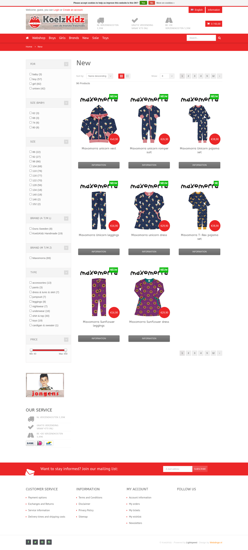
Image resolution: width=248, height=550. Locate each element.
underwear (41, 311)
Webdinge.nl (216, 542)
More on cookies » (166, 3)
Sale (95, 38)
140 (37, 194)
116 (37, 175)
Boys (52, 38)
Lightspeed (191, 542)
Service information (39, 510)
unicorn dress (149, 235)
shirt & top (40, 315)
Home (29, 46)
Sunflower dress (149, 321)
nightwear (40, 306)
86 (36, 151)
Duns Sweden (42, 228)
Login (56, 9)
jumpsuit (39, 296)
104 (37, 166)
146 (36, 199)
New (85, 38)
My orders (134, 503)
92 (36, 156)
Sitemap (83, 516)
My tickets (134, 510)
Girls (62, 38)
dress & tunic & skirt (45, 292)
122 (37, 180)
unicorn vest (99, 148)
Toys (105, 38)
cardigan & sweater (45, 325)
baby (37, 74)
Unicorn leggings (99, 235)
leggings (39, 301)
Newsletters (135, 523)
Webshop (38, 38)
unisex (38, 88)
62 (35, 113)
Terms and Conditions (90, 497)
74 (35, 122)
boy (37, 79)
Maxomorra (41, 258)
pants (37, 287)
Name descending (97, 76)
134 (37, 189)
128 (37, 185)
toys (37, 320)
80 (35, 127)
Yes (143, 3)
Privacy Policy (86, 510)
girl (36, 83)
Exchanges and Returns (41, 503)
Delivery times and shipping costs (46, 516)
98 (36, 161)
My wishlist (135, 516)
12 (213, 76)
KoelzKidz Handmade (47, 233)
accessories (41, 282)
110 (37, 170)
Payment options (37, 497)
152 (36, 204)
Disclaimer (84, 503)
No (151, 3)
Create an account (72, 9)
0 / (213, 23)
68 (35, 117)
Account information (140, 497)
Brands (74, 38)
